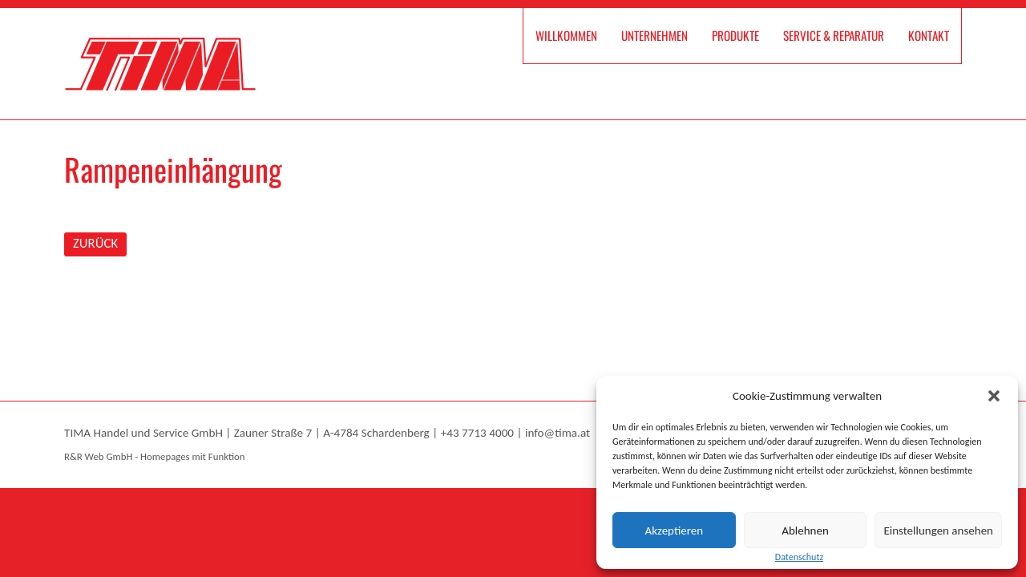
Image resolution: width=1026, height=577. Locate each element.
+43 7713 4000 (477, 433)
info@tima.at (557, 433)
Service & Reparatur (833, 35)
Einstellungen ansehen (938, 530)
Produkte (735, 35)
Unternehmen (654, 35)
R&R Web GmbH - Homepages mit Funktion (154, 456)
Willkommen (566, 35)
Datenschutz (799, 557)
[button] (994, 396)
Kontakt (928, 35)
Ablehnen (805, 530)
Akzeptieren (674, 530)
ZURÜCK (95, 243)
